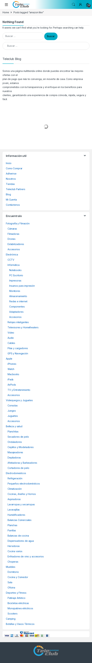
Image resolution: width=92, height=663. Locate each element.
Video (11, 332)
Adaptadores (16, 311)
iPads (10, 379)
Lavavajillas (14, 509)
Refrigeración (15, 478)
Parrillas (12, 530)
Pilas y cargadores (18, 348)
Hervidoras (14, 546)
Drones (11, 238)
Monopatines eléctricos (20, 608)
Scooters (12, 613)
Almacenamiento (18, 296)
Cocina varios (15, 551)
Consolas (13, 405)
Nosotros (11, 178)
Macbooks (13, 374)
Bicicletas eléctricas (18, 603)
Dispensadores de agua (21, 540)
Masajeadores (15, 452)
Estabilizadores (16, 244)
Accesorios (14, 249)
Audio (11, 337)
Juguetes (13, 415)
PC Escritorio (16, 275)
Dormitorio (13, 571)
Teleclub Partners (15, 189)
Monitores (14, 291)
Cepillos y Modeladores (21, 447)
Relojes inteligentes (18, 322)
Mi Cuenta (11, 199)
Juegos (12, 410)
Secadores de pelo (18, 436)
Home (6, 12)
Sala (10, 582)
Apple (9, 358)
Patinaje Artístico (16, 597)
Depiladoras (14, 457)
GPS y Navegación (18, 353)
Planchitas (13, 431)
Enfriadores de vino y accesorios (26, 556)
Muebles (10, 566)
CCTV (11, 259)
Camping (10, 618)
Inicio (8, 163)
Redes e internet (18, 301)
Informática (13, 264)
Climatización (15, 488)
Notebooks (15, 270)
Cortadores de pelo (18, 468)
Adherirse (11, 173)
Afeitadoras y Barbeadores (22, 462)
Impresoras (15, 280)
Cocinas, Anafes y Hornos (22, 494)
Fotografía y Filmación (18, 223)
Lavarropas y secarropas (21, 504)
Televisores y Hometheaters (23, 327)
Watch (11, 369)
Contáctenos (13, 204)
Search (73, 4)
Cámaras (12, 228)
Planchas (12, 525)
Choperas (13, 561)
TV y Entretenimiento (19, 389)
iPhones (12, 363)
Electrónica (12, 254)
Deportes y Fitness (16, 592)
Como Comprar (14, 168)
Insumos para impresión (22, 285)
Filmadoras (13, 233)
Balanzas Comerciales (19, 520)
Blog (8, 194)
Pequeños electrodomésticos (24, 483)
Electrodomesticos (16, 473)
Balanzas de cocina (18, 535)
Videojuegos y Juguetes (19, 400)
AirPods (12, 384)
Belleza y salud (14, 426)
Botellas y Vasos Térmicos (20, 624)
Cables (11, 343)
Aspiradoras (14, 499)
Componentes (17, 306)
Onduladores (15, 441)
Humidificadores (16, 514)
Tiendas (10, 184)
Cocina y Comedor (18, 577)
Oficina (11, 587)
